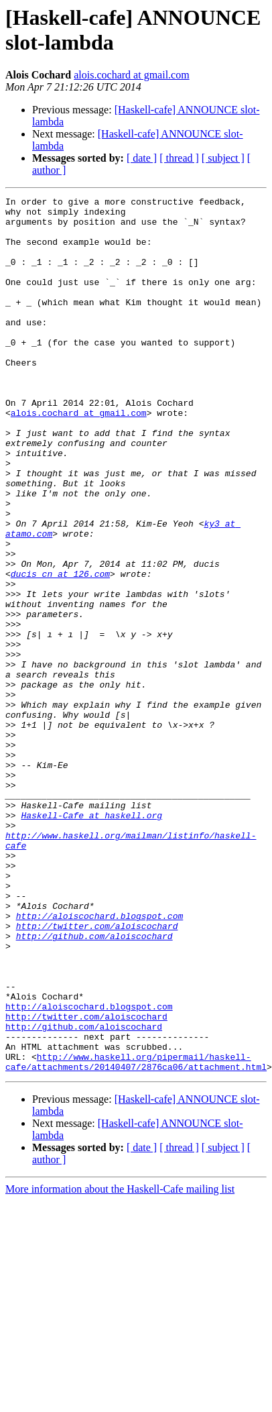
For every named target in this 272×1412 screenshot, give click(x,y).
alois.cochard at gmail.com (131, 74)
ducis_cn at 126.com (60, 650)
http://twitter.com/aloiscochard (97, 1060)
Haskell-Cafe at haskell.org (91, 928)
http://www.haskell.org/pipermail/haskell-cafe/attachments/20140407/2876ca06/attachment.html (136, 1223)
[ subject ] (223, 158)
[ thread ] (179, 158)
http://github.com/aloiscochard (94, 1073)
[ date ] (142, 158)
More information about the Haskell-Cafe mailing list (119, 1352)
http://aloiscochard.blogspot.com (100, 1048)
